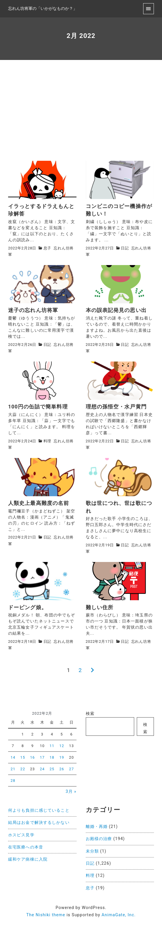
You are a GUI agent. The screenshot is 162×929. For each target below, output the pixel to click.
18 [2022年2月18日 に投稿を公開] (52, 757)
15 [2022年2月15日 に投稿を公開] (22, 757)
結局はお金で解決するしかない (39, 822)
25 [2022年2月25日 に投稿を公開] (52, 769)
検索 (90, 713)
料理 (47, 441)
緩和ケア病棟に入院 (28, 859)
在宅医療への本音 (25, 847)
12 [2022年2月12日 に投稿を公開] (61, 746)
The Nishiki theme (45, 914)
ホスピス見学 (21, 835)
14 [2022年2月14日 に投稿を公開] (12, 757)
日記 (125, 248)
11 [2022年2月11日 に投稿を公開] (52, 746)
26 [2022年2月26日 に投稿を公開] (61, 769)
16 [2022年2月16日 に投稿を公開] (32, 757)
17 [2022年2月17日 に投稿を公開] (42, 757)
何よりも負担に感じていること (39, 810)
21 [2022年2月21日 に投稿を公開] (12, 769)
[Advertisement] (81, 117)
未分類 (92, 851)
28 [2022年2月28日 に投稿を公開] (12, 780)
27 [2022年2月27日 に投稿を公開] (71, 769)
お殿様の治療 (99, 838)
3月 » (71, 791)
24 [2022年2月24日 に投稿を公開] (42, 769)
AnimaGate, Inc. (119, 914)
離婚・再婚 (97, 826)
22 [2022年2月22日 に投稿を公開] (22, 769)
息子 (47, 248)
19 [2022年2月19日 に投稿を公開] (61, 757)
